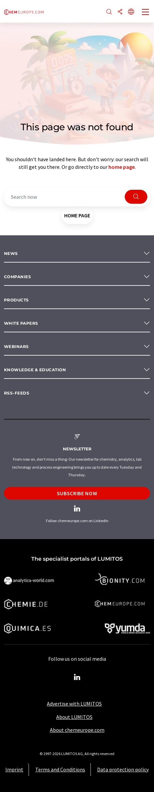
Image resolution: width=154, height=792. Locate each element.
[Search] (109, 12)
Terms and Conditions (60, 769)
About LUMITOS (74, 717)
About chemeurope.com (77, 730)
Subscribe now (77, 493)
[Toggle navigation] (145, 12)
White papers (21, 323)
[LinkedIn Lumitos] (77, 677)
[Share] (120, 12)
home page (121, 167)
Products (16, 299)
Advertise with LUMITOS (74, 703)
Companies (17, 276)
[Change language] (131, 12)
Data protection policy (123, 769)
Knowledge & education (35, 369)
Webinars (16, 346)
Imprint (14, 769)
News (11, 253)
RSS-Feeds (16, 393)
